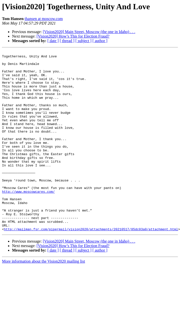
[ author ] (100, 41)
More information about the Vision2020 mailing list (43, 297)
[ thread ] (67, 41)
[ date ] (53, 41)
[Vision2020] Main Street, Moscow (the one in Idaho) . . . (89, 32)
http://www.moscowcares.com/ (28, 220)
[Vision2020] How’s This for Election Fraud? (73, 36)
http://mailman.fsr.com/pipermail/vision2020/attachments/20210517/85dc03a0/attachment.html (91, 265)
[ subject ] (83, 41)
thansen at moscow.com (44, 19)
